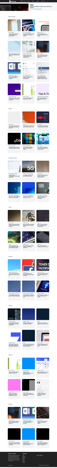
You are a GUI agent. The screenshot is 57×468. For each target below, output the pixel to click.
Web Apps (16, 173)
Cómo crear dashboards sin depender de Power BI (28, 98)
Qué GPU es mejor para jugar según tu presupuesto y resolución (28, 246)
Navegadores (24, 321)
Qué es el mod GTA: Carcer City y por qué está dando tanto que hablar (42, 225)
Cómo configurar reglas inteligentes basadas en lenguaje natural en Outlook (42, 77)
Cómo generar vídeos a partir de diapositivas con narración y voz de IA (14, 99)
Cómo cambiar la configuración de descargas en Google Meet (14, 176)
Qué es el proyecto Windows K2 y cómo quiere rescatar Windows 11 (42, 56)
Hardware (24, 244)
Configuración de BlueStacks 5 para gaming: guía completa (42, 126)
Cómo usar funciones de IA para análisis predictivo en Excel (42, 99)
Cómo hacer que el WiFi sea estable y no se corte (28, 197)
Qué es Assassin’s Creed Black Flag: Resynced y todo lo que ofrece (28, 225)
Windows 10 (23, 457)
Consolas (38, 244)
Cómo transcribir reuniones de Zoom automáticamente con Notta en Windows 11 (28, 345)
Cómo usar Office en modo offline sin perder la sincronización (28, 77)
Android (10, 124)
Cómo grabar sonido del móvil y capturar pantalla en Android (14, 148)
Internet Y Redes (25, 173)
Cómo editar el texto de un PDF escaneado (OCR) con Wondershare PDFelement (13, 345)
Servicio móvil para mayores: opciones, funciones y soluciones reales (42, 176)
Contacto (48, 465)
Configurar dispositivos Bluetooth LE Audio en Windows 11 (41, 394)
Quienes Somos (41, 465)
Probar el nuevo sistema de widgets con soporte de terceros (42, 422)
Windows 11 (27, 370)
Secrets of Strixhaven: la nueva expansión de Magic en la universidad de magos (14, 246)
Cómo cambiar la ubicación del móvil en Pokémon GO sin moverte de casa (42, 148)
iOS (26, 124)
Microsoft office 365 (11, 75)
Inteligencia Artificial (28, 32)
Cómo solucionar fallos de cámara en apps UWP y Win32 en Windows (28, 394)
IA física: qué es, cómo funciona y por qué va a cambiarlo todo (27, 56)
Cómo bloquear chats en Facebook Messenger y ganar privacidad (28, 274)
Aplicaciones (39, 32)
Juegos (10, 244)
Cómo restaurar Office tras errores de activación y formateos (13, 77)
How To (10, 32)
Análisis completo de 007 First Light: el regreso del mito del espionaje (14, 225)
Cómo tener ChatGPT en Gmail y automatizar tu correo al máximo (28, 34)
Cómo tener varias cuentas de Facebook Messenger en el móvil (42, 274)
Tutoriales (27, 96)
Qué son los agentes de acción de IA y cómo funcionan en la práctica (14, 54)
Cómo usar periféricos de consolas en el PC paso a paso (42, 246)
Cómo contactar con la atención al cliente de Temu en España (42, 34)
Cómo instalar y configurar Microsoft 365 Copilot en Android (28, 148)
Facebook (10, 272)
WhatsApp (12, 32)
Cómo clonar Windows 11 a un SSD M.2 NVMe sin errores (42, 373)
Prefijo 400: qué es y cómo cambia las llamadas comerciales (42, 197)
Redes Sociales (14, 293)
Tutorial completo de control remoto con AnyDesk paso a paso (42, 345)
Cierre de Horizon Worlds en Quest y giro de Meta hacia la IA (14, 274)
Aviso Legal (44, 465)
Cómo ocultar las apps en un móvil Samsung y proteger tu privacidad (14, 126)
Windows (16, 75)
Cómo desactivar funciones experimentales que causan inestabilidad (14, 323)
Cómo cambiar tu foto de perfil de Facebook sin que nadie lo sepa (28, 296)
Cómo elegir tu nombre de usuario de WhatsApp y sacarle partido (13, 34)
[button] (47, 1)
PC (40, 244)
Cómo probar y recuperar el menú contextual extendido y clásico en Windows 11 (42, 443)
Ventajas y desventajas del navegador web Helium (28, 323)
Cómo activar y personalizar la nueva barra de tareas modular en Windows (14, 443)
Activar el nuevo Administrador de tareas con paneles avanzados (28, 373)
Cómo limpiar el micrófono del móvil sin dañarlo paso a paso (28, 126)
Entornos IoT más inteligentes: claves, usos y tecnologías (14, 197)
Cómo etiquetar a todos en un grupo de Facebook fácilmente (14, 295)
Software (14, 321)
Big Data (24, 96)
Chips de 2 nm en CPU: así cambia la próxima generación (42, 323)
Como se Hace (39, 272)
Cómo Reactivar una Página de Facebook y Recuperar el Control (42, 296)
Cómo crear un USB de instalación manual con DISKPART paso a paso (13, 394)
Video (15, 96)
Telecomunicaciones (11, 173)
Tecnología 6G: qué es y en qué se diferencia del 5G (28, 176)
